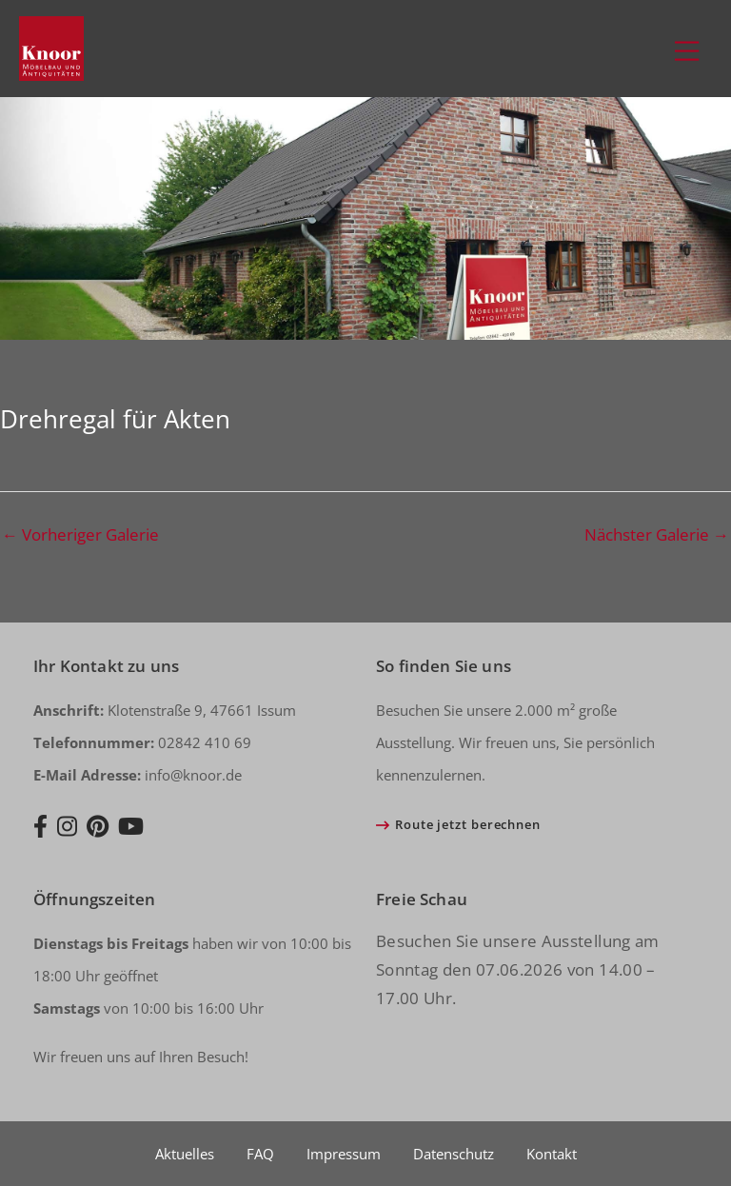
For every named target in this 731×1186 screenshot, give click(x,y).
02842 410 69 (142, 742)
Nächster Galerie (656, 534)
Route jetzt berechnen (468, 824)
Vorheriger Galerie (80, 534)
